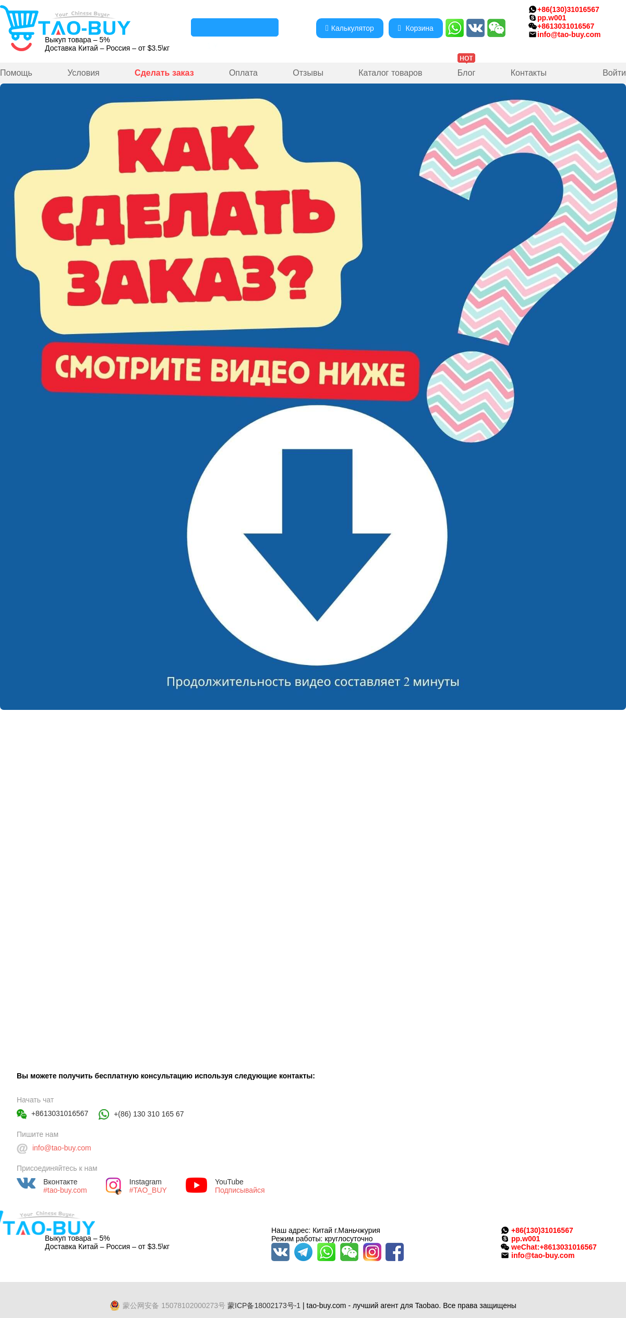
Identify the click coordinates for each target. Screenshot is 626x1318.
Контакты (529, 72)
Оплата (243, 72)
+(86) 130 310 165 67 (149, 1114)
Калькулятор (350, 28)
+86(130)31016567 (568, 9)
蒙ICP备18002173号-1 (263, 1305)
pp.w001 (551, 18)
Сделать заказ (164, 72)
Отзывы (308, 72)
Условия (83, 72)
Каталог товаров (390, 72)
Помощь (16, 72)
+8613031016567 (59, 1113)
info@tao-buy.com (569, 34)
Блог (467, 72)
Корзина (416, 28)
